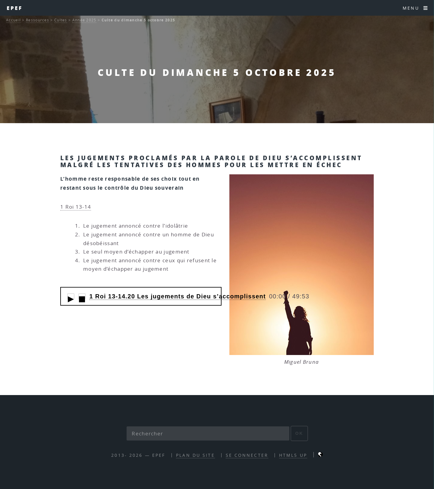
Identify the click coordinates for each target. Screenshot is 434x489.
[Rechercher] (208, 433)
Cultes (60, 20)
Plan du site (195, 455)
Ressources (37, 20)
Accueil (13, 20)
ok (299, 433)
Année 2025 (84, 20)
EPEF (15, 7)
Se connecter (247, 455)
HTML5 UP (293, 455)
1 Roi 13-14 (75, 206)
